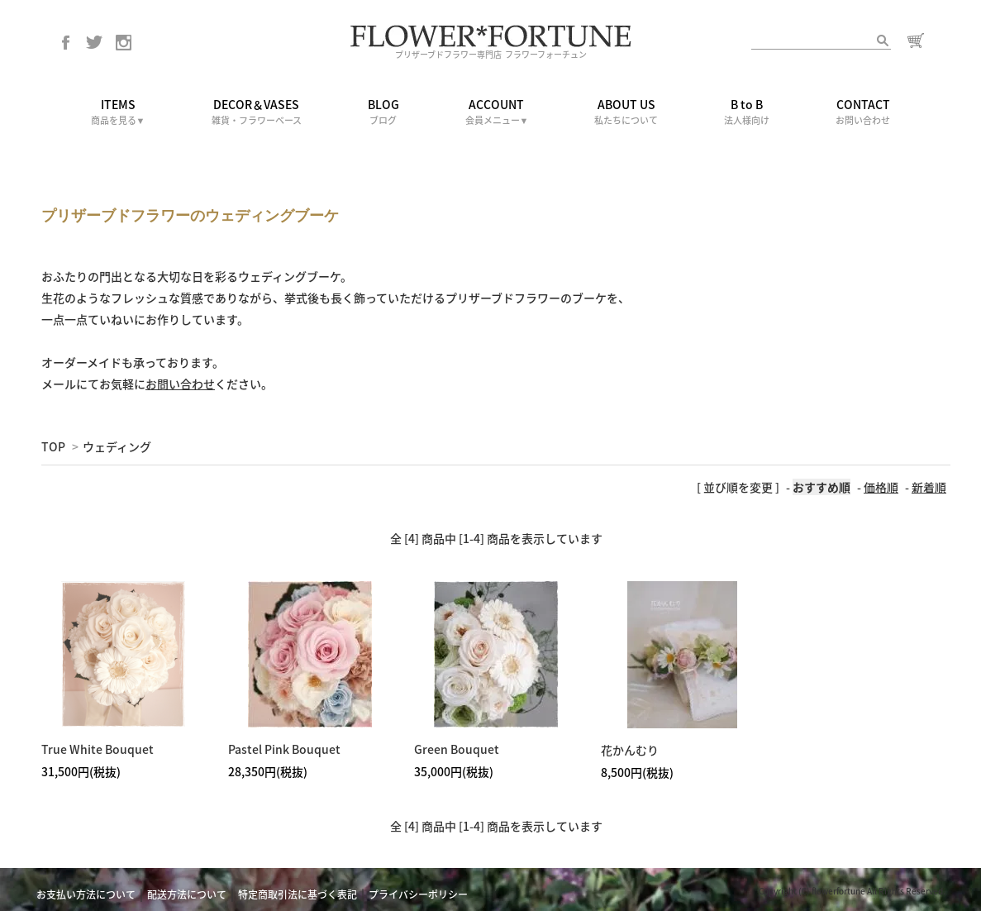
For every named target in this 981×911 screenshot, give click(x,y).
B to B (746, 112)
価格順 (881, 487)
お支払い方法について (86, 894)
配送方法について (186, 894)
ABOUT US (626, 112)
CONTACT (863, 112)
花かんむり (630, 750)
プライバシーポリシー (418, 894)
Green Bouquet (456, 749)
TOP (53, 446)
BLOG (383, 112)
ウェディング (117, 446)
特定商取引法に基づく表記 (297, 894)
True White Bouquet (97, 749)
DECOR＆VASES (257, 112)
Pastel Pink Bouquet (284, 749)
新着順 (929, 487)
